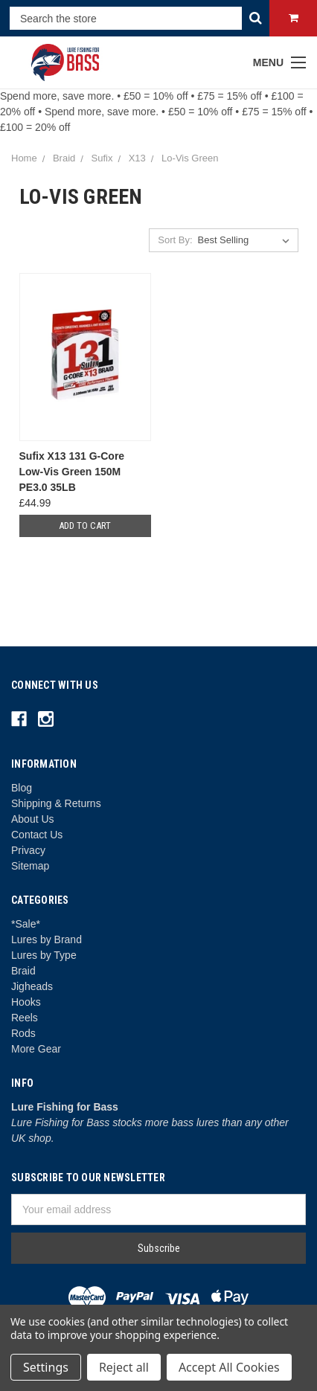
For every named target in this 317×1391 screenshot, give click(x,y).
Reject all (124, 1367)
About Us (32, 819)
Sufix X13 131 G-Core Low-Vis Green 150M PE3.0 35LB (72, 471)
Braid (23, 971)
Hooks (26, 1002)
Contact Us (37, 835)
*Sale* (25, 924)
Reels (24, 1018)
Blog (21, 788)
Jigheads (32, 986)
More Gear (36, 1049)
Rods (23, 1033)
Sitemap (30, 866)
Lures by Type (44, 955)
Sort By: (175, 239)
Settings (45, 1367)
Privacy (28, 850)
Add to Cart (85, 525)
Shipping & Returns (56, 803)
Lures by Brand (46, 939)
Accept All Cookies (229, 1367)
